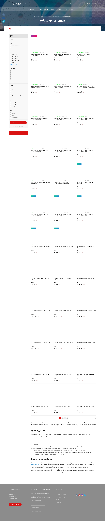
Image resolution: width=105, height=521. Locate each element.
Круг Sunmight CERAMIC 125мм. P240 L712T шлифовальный (62, 215)
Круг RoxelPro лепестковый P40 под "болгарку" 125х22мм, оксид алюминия (86, 87)
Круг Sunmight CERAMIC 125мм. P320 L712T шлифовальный (39, 215)
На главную (59, 489)
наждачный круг (35, 464)
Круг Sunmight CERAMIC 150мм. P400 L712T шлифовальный (62, 119)
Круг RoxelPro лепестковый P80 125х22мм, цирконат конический (61, 183)
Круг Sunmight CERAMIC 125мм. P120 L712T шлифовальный (85, 215)
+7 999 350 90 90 (15, 492)
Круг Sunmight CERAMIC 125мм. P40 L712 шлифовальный (86, 183)
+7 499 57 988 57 (18, 3)
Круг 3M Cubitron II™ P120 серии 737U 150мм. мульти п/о (62, 55)
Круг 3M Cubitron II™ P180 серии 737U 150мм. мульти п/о (85, 55)
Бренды (58, 499)
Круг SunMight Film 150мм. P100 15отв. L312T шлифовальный (63, 407)
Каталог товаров (60, 497)
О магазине (59, 492)
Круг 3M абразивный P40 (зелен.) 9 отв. (86, 342)
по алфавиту (48, 28)
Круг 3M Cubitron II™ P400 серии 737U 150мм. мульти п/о (62, 279)
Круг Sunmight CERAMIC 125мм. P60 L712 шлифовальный (63, 247)
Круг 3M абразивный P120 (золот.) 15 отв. (40, 310)
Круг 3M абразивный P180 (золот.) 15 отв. (63, 310)
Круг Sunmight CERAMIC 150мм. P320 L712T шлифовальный (85, 119)
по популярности (34, 28)
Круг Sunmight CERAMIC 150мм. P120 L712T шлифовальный (85, 151)
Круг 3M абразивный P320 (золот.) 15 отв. (40, 342)
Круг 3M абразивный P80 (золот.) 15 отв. (86, 278)
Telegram (12, 494)
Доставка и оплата (61, 494)
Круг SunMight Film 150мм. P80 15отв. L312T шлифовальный (39, 407)
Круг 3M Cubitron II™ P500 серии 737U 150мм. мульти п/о (62, 87)
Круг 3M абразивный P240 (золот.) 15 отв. (86, 310)
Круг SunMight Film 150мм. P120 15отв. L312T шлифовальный (86, 407)
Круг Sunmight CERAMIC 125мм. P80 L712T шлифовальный (40, 247)
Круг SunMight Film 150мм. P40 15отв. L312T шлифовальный (62, 375)
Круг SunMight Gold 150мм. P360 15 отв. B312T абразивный (40, 87)
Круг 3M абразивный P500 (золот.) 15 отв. (63, 342)
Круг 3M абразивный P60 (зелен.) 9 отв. (40, 374)
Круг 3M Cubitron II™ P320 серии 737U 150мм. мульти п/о (40, 279)
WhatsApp (13, 496)
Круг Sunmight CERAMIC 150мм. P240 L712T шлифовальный (39, 151)
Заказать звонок (15, 504)
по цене (42, 28)
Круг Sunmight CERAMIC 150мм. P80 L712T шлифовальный (40, 183)
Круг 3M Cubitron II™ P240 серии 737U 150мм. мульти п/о (85, 247)
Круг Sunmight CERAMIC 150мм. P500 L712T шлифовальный (39, 119)
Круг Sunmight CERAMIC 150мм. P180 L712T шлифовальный (62, 151)
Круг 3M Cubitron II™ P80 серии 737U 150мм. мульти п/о (39, 55)
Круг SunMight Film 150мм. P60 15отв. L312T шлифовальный (85, 375)
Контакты (58, 502)
